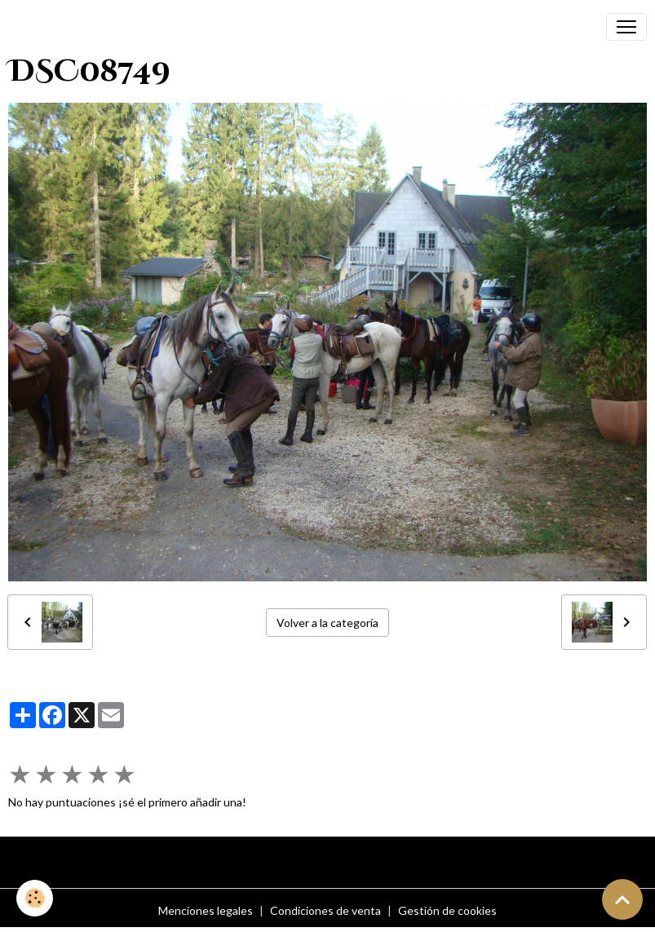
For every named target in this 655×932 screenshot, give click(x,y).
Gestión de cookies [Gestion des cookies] (447, 910)
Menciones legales (205, 910)
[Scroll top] (622, 899)
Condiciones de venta (325, 910)
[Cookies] (34, 898)
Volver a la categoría (327, 622)
